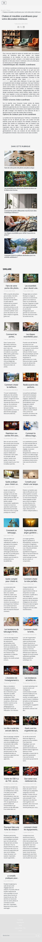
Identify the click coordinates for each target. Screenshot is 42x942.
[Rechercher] (19, 935)
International (20, 922)
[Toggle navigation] (4, 2)
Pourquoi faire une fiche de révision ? (11, 828)
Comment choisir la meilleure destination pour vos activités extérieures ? (19, 256)
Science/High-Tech (20, 928)
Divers (8, 10)
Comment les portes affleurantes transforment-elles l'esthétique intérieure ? (20, 212)
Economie (20, 920)
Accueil (3, 10)
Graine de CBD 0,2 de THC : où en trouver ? (11, 781)
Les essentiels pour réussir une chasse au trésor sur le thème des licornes (20, 189)
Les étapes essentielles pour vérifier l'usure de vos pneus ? (19, 234)
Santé (20, 925)
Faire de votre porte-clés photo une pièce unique (19, 168)
